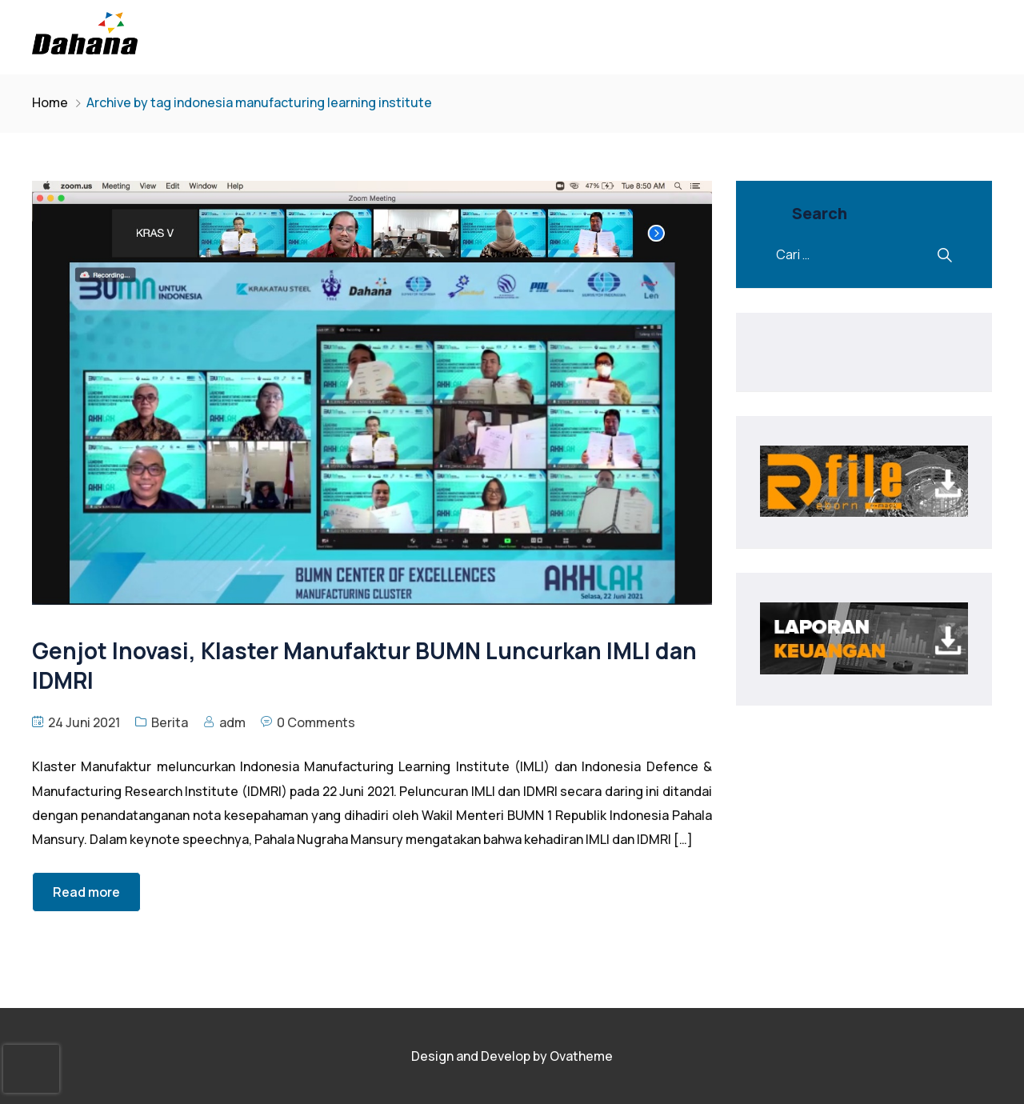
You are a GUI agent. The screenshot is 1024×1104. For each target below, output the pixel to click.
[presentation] (31, 1069)
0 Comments (316, 722)
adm (232, 722)
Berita (169, 722)
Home (50, 102)
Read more (86, 892)
